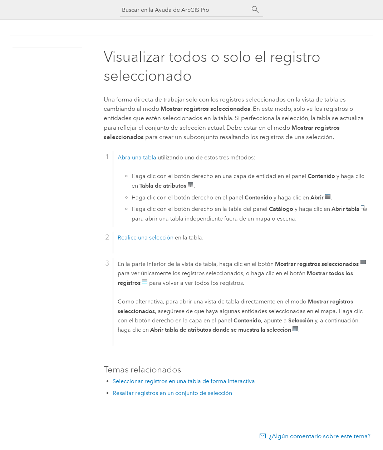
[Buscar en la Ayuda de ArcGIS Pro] (184, 10)
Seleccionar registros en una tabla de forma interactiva (184, 381)
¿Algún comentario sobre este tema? (319, 436)
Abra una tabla (137, 157)
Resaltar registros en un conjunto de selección (172, 393)
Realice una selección (145, 237)
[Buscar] (255, 9)
